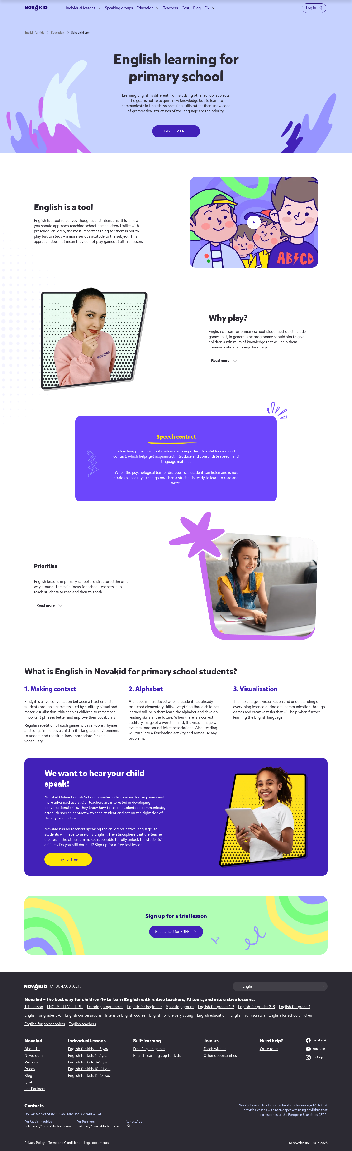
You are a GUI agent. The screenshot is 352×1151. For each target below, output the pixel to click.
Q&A (28, 1082)
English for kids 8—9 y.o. (88, 1062)
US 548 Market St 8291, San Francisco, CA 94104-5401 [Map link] (64, 1114)
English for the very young (171, 1015)
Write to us (269, 1049)
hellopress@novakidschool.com (47, 1126)
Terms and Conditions (64, 1143)
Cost (185, 7)
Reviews (31, 1062)
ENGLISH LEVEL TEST (65, 1006)
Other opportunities (220, 1055)
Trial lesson (33, 1006)
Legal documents (96, 1143)
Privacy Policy (34, 1143)
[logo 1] (35, 987)
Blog (197, 7)
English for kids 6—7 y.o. (87, 1055)
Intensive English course (125, 1015)
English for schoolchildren (290, 1015)
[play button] (254, 222)
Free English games (149, 1049)
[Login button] (315, 8)
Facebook (316, 1040)
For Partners (34, 1089)
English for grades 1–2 (216, 1006)
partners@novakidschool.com (98, 1126)
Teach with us (215, 1049)
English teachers (82, 1024)
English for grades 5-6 (42, 1015)
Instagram (317, 1057)
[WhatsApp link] (128, 1126)
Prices (29, 1069)
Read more (220, 360)
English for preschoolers (44, 1024)
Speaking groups (119, 7)
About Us (32, 1049)
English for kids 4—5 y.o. (88, 1049)
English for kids (34, 32)
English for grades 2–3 (256, 1006)
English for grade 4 (294, 1006)
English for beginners (144, 1006)
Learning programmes (105, 1006)
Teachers (170, 7)
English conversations (83, 1015)
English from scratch (247, 1015)
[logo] (36, 8)
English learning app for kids (157, 1055)
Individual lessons (80, 7)
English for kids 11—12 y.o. (89, 1075)
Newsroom (33, 1055)
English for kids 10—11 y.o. (89, 1069)
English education (212, 1015)
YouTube (315, 1049)
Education (145, 7)
